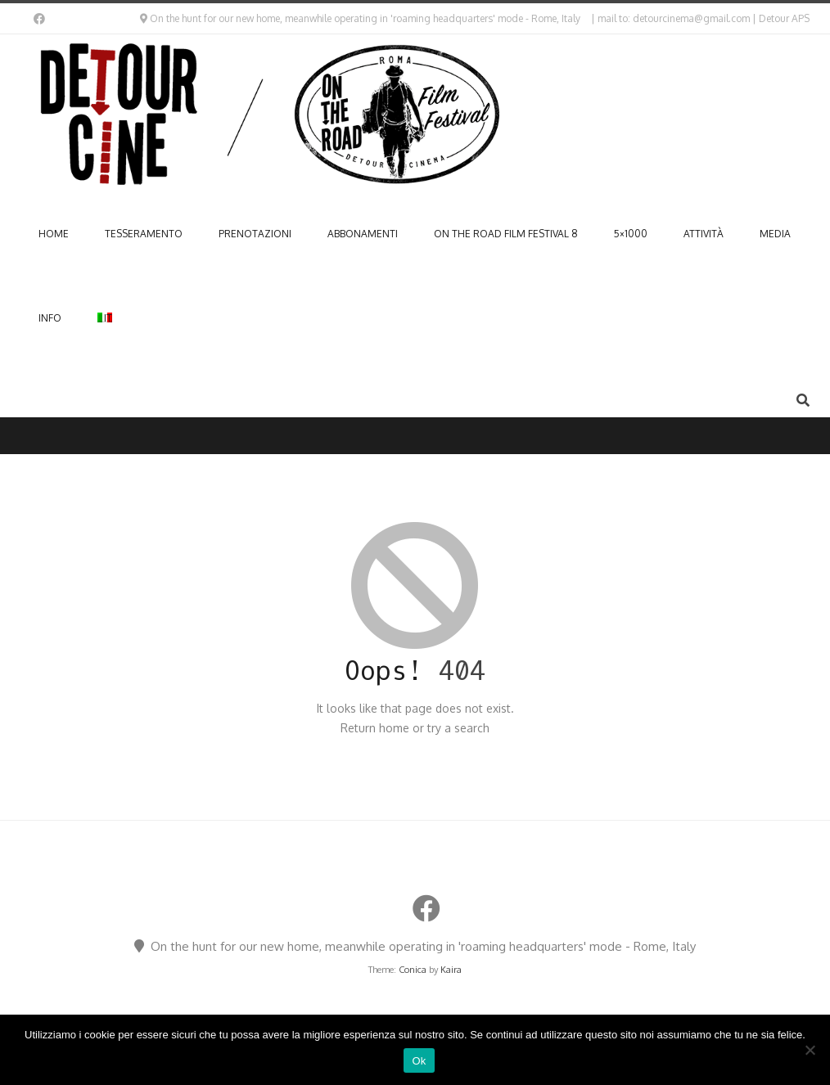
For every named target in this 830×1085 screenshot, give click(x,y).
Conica (412, 969)
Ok (419, 1061)
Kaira (451, 969)
